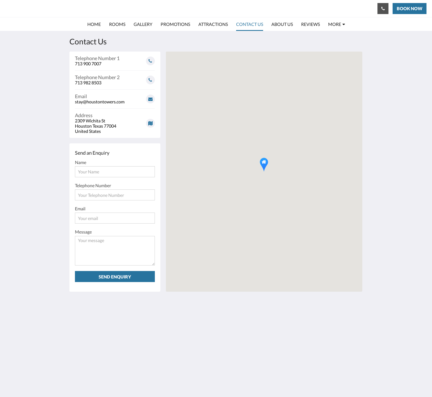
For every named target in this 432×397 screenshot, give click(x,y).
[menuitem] (94, 24)
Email (80, 208)
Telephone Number (93, 185)
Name (80, 162)
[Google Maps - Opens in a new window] (115, 121)
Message (83, 231)
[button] (264, 165)
